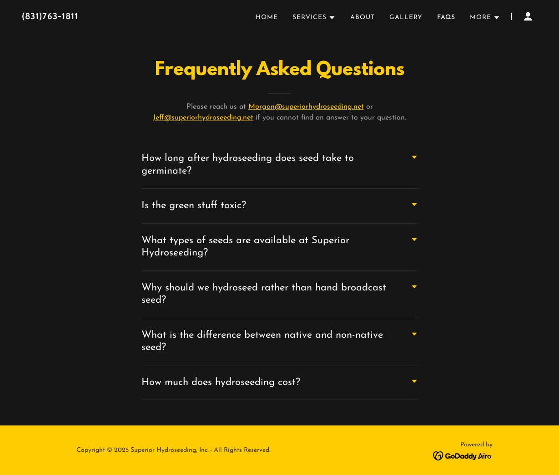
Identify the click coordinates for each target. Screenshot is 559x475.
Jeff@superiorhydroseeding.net (203, 117)
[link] (112, 17)
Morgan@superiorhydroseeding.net (306, 106)
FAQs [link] (446, 17)
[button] (314, 17)
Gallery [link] (406, 17)
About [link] (362, 17)
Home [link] (267, 17)
